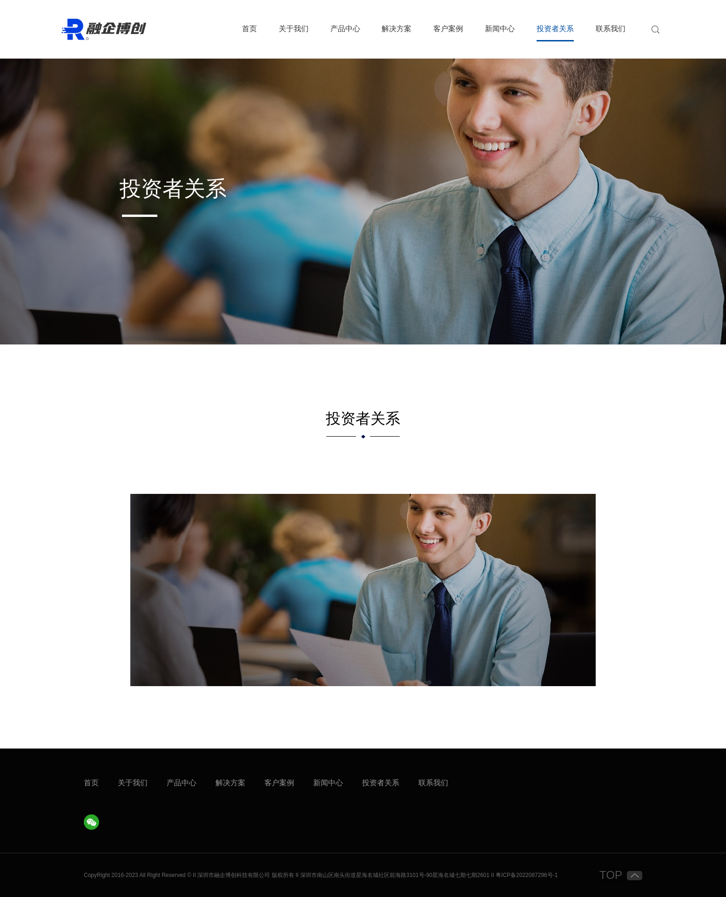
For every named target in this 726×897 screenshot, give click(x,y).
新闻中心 (500, 29)
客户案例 (448, 29)
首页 (249, 29)
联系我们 (610, 29)
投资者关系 (555, 29)
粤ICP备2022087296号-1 (527, 875)
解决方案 (396, 29)
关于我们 (294, 29)
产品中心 (345, 29)
